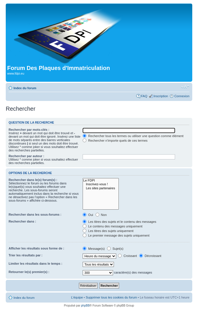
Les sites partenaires (100, 188)
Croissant (127, 256)
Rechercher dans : (22, 221)
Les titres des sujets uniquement (108, 231)
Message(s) (94, 248)
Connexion (181, 96)
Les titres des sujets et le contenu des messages (119, 221)
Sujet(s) (115, 248)
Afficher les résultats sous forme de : (36, 248)
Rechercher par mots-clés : (29, 129)
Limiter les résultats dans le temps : (35, 263)
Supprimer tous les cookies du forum (111, 297)
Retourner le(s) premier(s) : (29, 272)
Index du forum (24, 88)
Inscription (161, 96)
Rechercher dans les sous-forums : (35, 214)
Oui (88, 215)
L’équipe (77, 297)
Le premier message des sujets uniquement (116, 235)
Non (101, 215)
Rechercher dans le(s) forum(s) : (33, 180)
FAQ (144, 96)
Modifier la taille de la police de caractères (185, 86)
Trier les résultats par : (25, 255)
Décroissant (150, 256)
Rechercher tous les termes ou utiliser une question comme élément (133, 136)
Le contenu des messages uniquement (112, 226)
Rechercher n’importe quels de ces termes (115, 140)
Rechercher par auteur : (26, 156)
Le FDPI (100, 180)
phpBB (85, 305)
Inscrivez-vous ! (100, 184)
